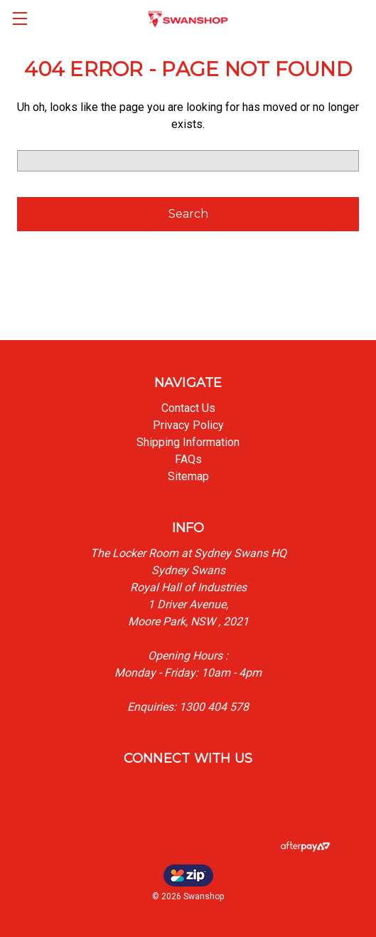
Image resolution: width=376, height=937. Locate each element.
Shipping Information (188, 442)
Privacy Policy (188, 425)
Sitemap (188, 476)
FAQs (188, 459)
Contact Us (188, 408)
